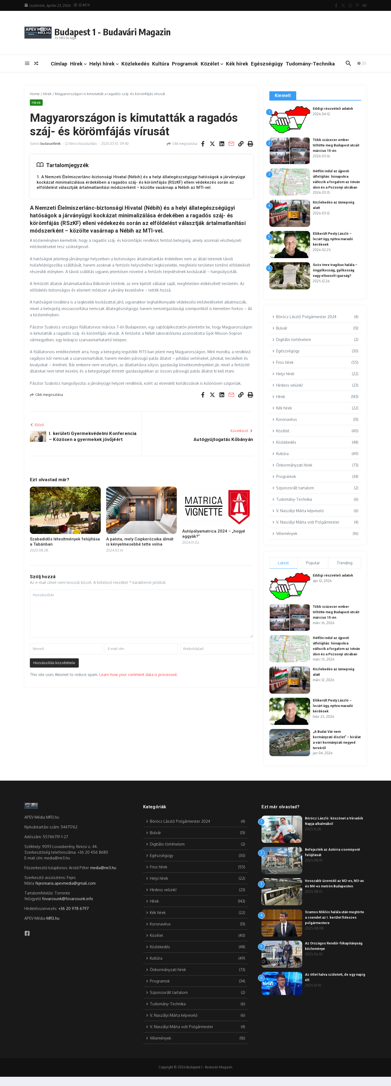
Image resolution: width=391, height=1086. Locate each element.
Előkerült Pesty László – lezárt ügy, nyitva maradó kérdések (335, 243)
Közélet (212, 64)
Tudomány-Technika (310, 64)
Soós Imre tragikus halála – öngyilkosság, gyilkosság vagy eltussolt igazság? (336, 274)
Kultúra (160, 64)
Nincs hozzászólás (83, 144)
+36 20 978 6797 (73, 917)
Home (35, 94)
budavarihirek (50, 144)
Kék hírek (237, 64)
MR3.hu (52, 927)
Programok (185, 64)
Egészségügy (267, 64)
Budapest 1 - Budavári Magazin (124, 31)
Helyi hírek (104, 64)
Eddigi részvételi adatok (333, 109)
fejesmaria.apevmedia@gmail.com (65, 892)
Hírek (78, 64)
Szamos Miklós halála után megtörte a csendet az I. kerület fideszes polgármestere (332, 926)
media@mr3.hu (103, 877)
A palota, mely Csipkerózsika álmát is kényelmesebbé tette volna (140, 542)
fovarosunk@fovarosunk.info (67, 908)
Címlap (59, 64)
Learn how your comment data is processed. (138, 674)
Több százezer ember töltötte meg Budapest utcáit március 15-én (337, 145)
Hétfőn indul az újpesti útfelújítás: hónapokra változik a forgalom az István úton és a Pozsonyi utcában (334, 181)
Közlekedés (135, 64)
